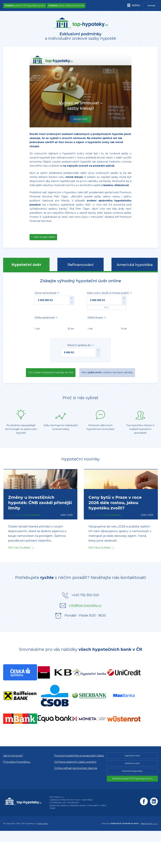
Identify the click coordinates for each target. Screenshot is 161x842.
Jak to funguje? (13, 766)
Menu (135, 5)
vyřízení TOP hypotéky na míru (25, 5)
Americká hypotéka (135, 267)
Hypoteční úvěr (26, 267)
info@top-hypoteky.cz (85, 616)
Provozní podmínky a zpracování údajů (79, 766)
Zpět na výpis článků (43, 239)
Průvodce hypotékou (16, 773)
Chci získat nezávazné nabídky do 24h (46, 375)
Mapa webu (42, 834)
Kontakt (151, 6)
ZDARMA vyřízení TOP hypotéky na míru (132, 789)
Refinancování (80, 267)
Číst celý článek (19, 558)
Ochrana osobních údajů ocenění (75, 773)
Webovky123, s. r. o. (149, 834)
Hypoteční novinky (80, 462)
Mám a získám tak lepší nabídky (111, 375)
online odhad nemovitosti (68, 5)
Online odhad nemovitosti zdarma (75, 779)
